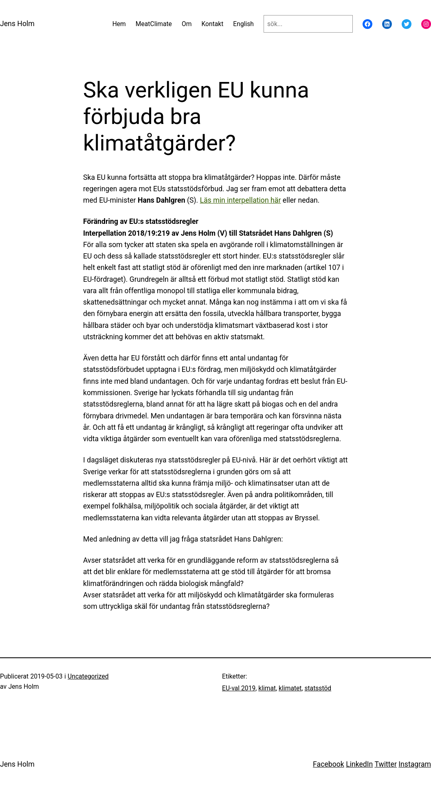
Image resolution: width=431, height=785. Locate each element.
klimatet (290, 688)
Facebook (328, 764)
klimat (267, 688)
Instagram (414, 764)
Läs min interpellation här (240, 200)
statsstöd (317, 688)
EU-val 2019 (238, 688)
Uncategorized (88, 676)
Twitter (385, 764)
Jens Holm (17, 24)
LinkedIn (359, 764)
